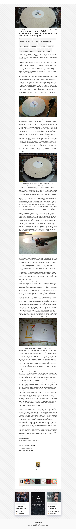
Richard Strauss (34, 44)
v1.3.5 (34, 525)
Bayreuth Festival (32, 49)
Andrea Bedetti (21, 513)
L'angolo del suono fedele (56, 2)
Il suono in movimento (45, 2)
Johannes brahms (34, 46)
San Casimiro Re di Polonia (46, 41)
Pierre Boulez (48, 49)
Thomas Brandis (50, 46)
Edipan (37, 41)
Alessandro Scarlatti (30, 41)
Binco (40, 524)
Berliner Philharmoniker (24, 46)
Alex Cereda (22, 41)
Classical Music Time (25, 2)
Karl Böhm (32, 51)
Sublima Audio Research (51, 38)
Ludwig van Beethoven (24, 51)
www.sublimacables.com (26, 448)
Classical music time (20, 504)
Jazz (38, 2)
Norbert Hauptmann (23, 49)
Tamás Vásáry (42, 46)
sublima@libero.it (33, 445)
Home (18, 2)
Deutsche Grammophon (24, 44)
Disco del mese (66, 2)
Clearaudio (49, 51)
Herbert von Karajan (43, 44)
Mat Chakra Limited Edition (39, 38)
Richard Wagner (41, 49)
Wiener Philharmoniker (41, 51)
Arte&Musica (33, 2)
